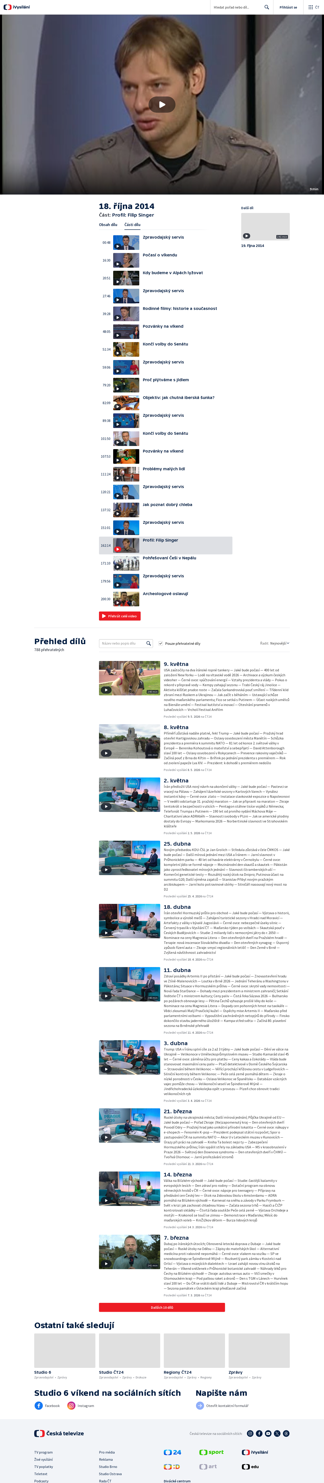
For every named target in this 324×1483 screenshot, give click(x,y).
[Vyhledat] (148, 643)
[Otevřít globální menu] (313, 7)
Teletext (40, 1474)
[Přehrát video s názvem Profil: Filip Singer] (162, 104)
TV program (43, 1452)
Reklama (106, 1459)
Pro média (107, 1452)
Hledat (265, 8)
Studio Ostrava (110, 1474)
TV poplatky (43, 1466)
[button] (162, 105)
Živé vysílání (43, 1459)
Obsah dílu (108, 224)
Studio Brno (108, 1466)
